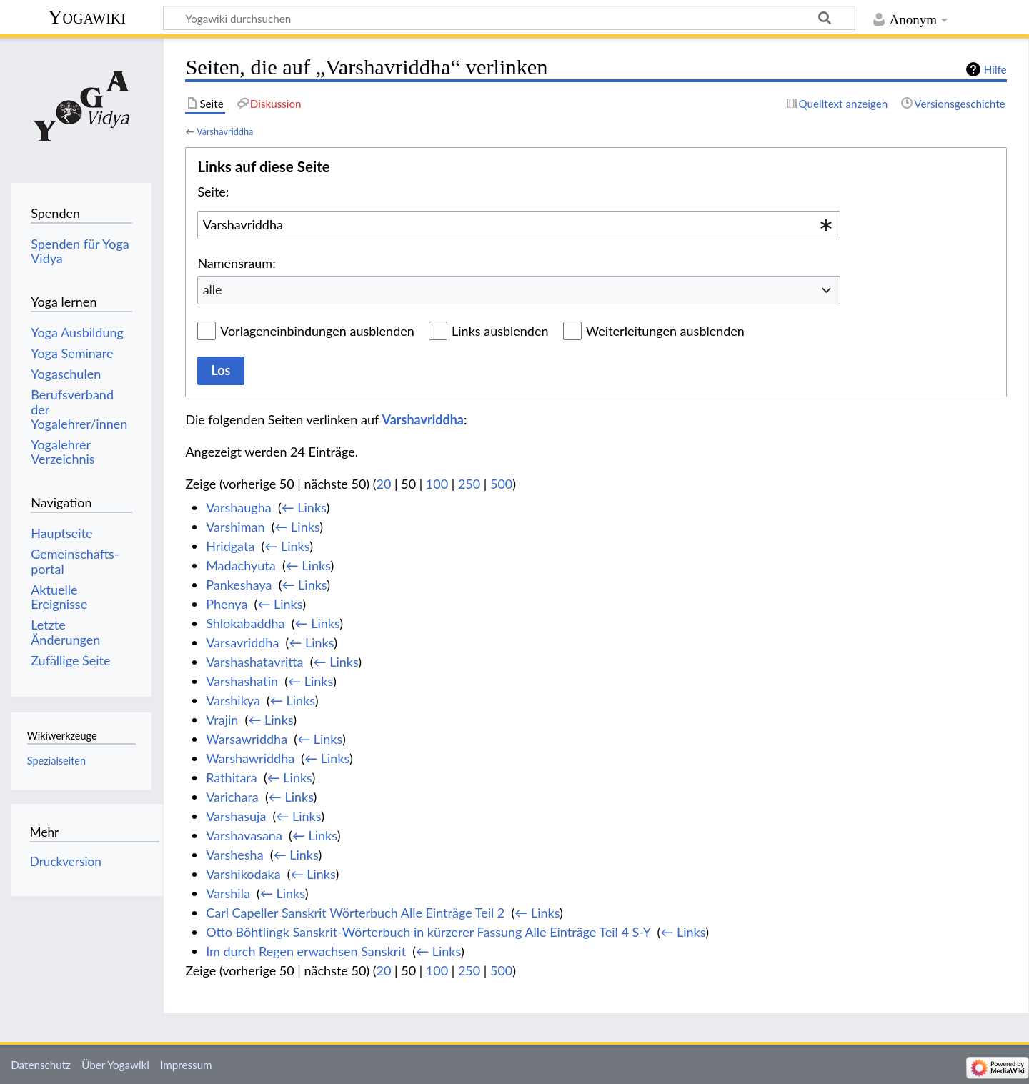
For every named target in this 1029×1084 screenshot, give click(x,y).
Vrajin (222, 719)
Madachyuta (241, 565)
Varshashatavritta (254, 662)
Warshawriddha (250, 758)
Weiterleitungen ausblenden (665, 331)
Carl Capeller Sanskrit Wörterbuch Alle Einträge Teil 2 (355, 912)
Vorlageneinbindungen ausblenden (317, 331)
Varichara (232, 797)
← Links (304, 507)
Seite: (213, 191)
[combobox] (518, 225)
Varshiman (235, 526)
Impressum (186, 1064)
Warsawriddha (246, 739)
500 (501, 484)
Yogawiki (87, 17)
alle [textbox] (212, 289)
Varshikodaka (243, 874)
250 (469, 484)
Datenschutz (41, 1064)
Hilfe (995, 69)
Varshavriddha (225, 131)
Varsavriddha (242, 642)
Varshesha (234, 854)
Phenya (226, 604)
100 (437, 484)
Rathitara (231, 777)
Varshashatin (242, 681)
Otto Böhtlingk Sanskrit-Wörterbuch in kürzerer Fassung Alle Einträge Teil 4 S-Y (428, 932)
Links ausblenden (500, 331)
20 (384, 484)
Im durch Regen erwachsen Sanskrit (306, 951)
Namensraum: (236, 263)
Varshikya (233, 700)
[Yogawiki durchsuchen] (509, 17)
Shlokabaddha (245, 623)
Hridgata (230, 546)
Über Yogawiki (115, 1064)
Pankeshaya (239, 584)
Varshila (228, 893)
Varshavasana (244, 835)
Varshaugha (238, 507)
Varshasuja (236, 816)
